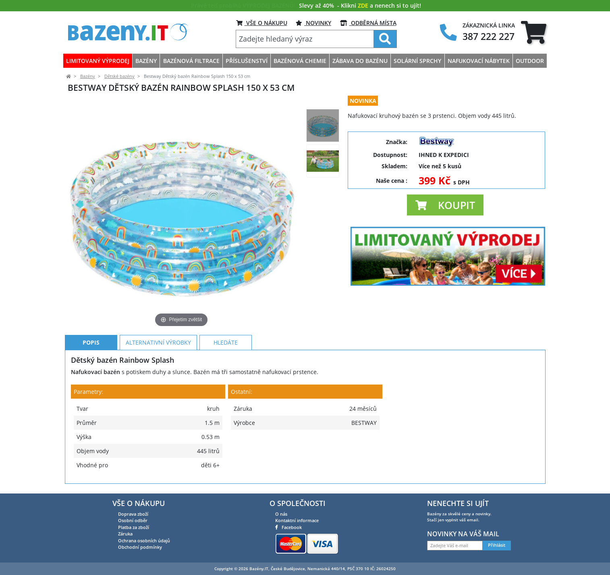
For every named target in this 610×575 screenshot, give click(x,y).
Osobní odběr (132, 520)
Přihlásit (496, 545)
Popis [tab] (91, 342)
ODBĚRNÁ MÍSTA (368, 23)
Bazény (87, 76)
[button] (445, 204)
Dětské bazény (119, 76)
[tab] (534, 32)
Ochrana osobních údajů (144, 540)
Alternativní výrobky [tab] (158, 342)
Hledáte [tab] (226, 342)
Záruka (125, 534)
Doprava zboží (133, 514)
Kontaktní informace (297, 520)
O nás (281, 514)
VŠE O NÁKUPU (261, 23)
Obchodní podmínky (140, 547)
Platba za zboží (133, 527)
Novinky (313, 23)
